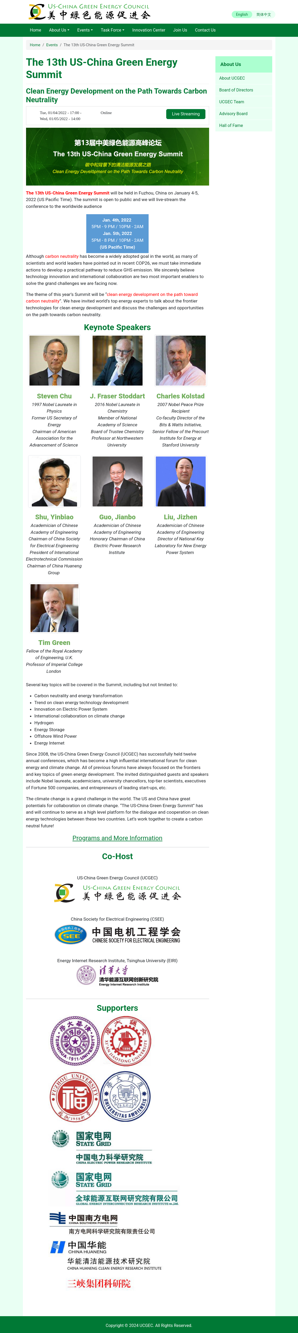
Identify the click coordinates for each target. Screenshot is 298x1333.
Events (83, 30)
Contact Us (205, 30)
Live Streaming (186, 113)
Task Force (111, 30)
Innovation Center (148, 30)
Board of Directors (236, 90)
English (242, 14)
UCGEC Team (231, 101)
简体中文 (263, 14)
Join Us (180, 30)
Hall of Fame (231, 125)
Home (35, 30)
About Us (57, 30)
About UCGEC (232, 78)
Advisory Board (233, 113)
